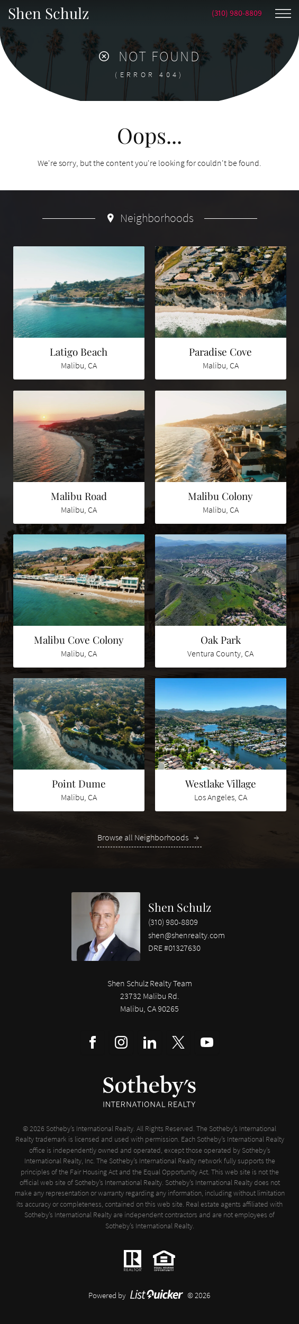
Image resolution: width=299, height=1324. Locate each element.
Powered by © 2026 (149, 1295)
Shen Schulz (179, 907)
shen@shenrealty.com (186, 935)
